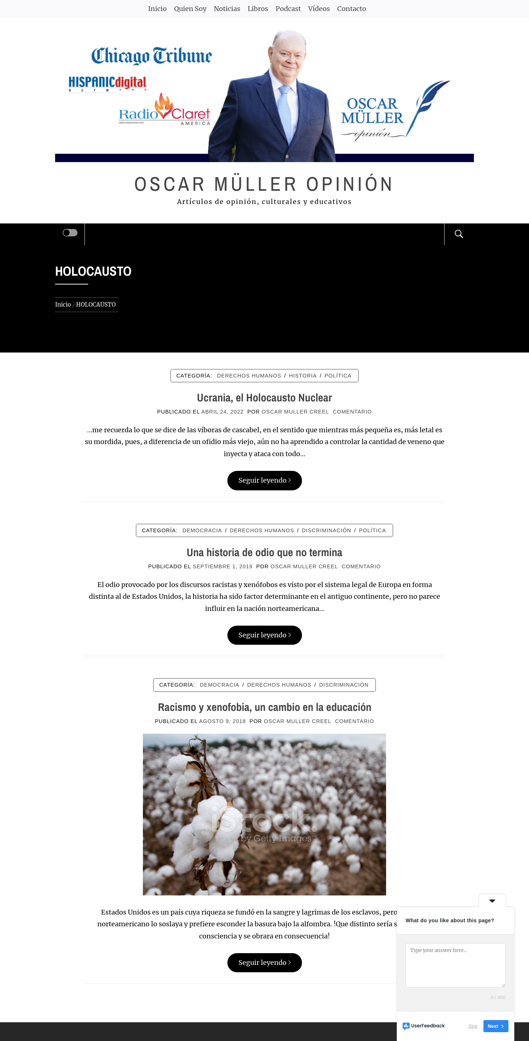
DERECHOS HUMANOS (249, 376)
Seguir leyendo (264, 480)
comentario (352, 412)
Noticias (227, 8)
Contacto (351, 8)
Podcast (288, 8)
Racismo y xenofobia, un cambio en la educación (264, 707)
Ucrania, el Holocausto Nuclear (264, 397)
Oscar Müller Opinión (264, 183)
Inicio (157, 8)
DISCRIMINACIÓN (327, 530)
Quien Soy (190, 8)
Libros (258, 8)
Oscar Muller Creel (295, 412)
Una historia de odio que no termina (264, 552)
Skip (473, 1026)
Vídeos (319, 8)
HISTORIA (303, 376)
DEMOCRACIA (202, 530)
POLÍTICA (338, 376)
